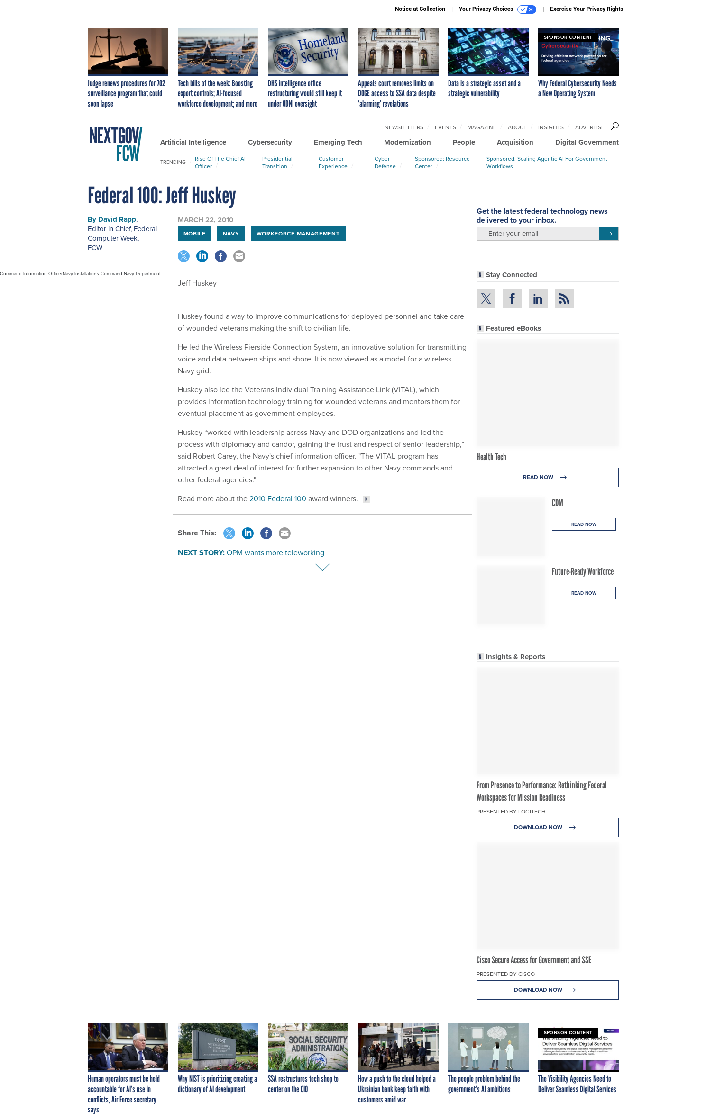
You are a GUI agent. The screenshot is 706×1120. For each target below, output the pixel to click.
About (517, 127)
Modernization (407, 142)
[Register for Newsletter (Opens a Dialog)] (608, 234)
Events (445, 127)
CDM (557, 502)
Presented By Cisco (506, 974)
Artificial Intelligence (193, 142)
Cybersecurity (270, 142)
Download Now (547, 827)
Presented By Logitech (511, 811)
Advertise (590, 127)
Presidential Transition (277, 162)
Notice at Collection (420, 9)
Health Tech (491, 456)
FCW (95, 248)
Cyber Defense (385, 162)
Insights (551, 127)
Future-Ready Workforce (583, 571)
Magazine (482, 127)
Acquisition (515, 142)
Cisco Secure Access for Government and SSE (534, 960)
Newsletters (404, 127)
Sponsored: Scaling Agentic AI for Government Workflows (546, 162)
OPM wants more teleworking (275, 552)
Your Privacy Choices (497, 9)
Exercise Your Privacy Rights (586, 9)
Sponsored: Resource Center (442, 162)
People (464, 142)
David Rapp (117, 219)
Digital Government (587, 142)
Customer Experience (333, 162)
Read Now (547, 477)
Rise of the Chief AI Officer (220, 162)
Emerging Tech (338, 142)
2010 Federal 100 (277, 498)
